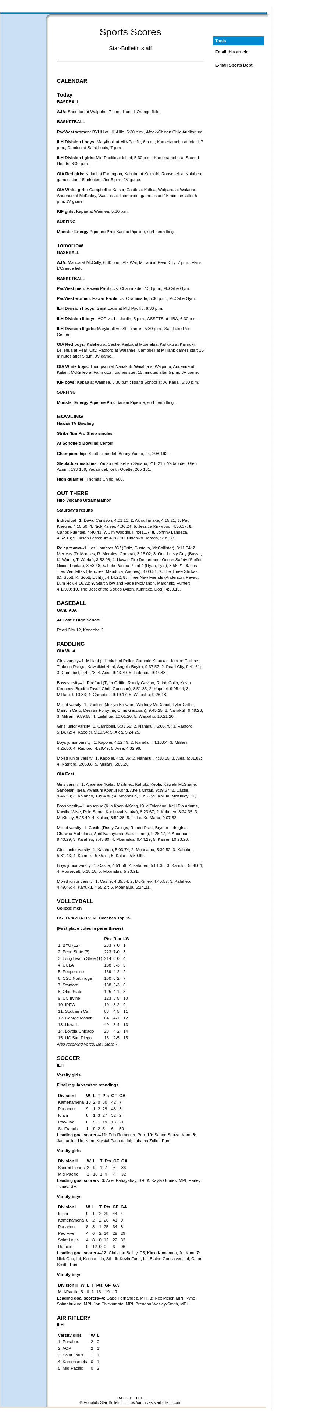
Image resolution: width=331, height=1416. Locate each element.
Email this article (231, 52)
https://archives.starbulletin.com (153, 1402)
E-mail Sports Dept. (234, 65)
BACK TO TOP (130, 1398)
